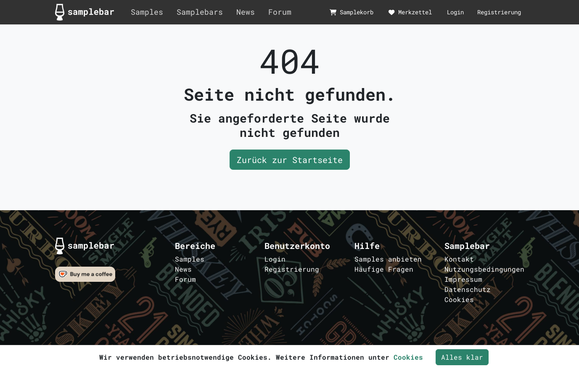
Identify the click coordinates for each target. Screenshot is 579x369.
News (245, 12)
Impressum (463, 279)
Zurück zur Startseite (290, 159)
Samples (147, 12)
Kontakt (459, 258)
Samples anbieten (388, 258)
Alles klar (462, 357)
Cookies (459, 299)
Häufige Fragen (383, 269)
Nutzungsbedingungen (484, 269)
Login (455, 12)
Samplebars (200, 12)
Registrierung (499, 12)
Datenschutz (467, 289)
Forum (279, 12)
